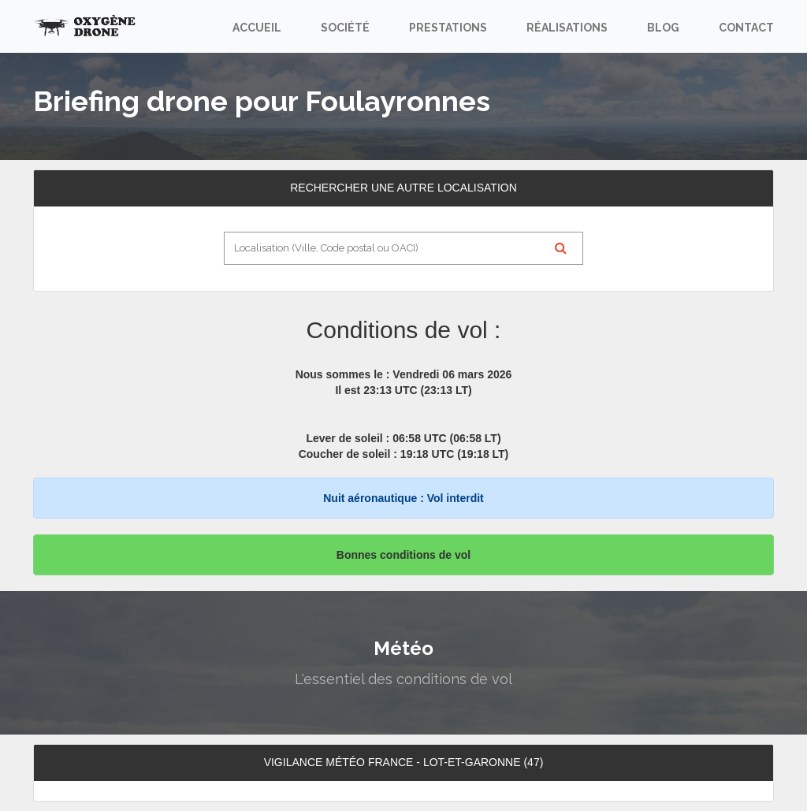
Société (345, 27)
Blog (663, 27)
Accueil (256, 27)
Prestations (448, 27)
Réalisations (567, 27)
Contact (746, 27)
